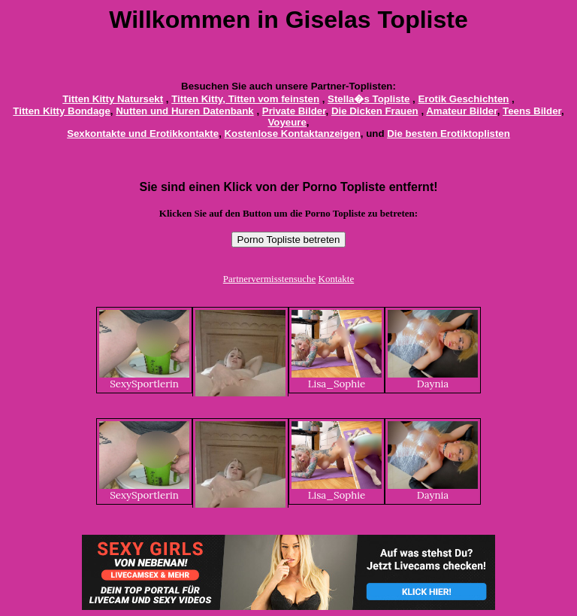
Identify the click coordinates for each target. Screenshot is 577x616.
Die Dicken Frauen (374, 111)
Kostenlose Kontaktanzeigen (293, 133)
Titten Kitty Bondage (61, 111)
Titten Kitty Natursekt (112, 99)
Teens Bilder (532, 111)
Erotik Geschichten (463, 99)
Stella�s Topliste (368, 99)
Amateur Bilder (461, 111)
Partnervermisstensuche (269, 278)
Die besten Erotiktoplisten (448, 133)
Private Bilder (294, 111)
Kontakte (337, 278)
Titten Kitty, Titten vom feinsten (245, 99)
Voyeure (286, 122)
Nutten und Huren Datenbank (185, 111)
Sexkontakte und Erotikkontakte (143, 133)
